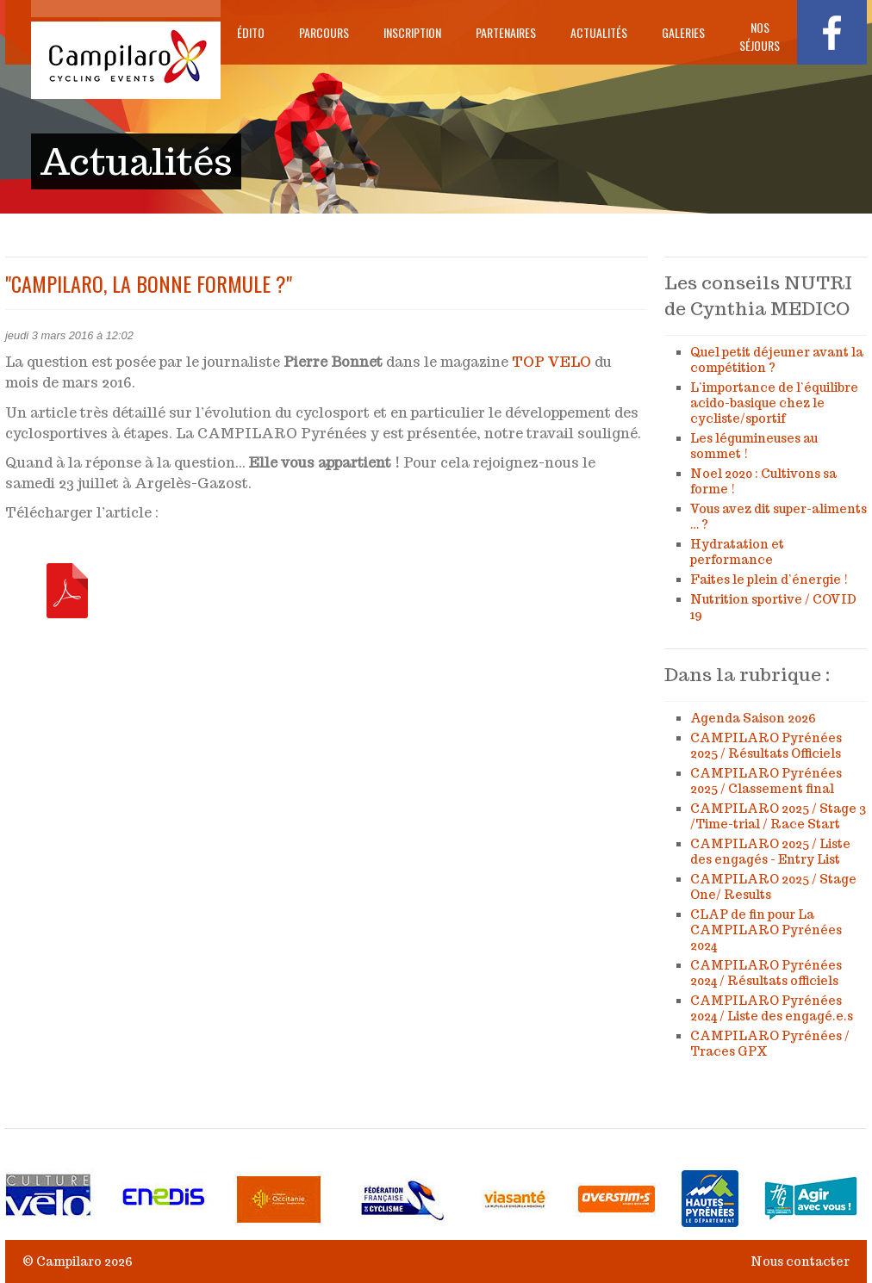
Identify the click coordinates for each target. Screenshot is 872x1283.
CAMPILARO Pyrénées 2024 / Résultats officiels (766, 973)
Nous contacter (800, 1261)
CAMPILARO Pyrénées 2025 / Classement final (766, 780)
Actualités (598, 32)
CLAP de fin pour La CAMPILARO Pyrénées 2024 (766, 930)
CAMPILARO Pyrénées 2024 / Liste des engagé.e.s (771, 1008)
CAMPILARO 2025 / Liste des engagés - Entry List (770, 851)
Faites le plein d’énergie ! (769, 579)
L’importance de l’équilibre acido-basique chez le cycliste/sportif (774, 403)
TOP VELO (551, 362)
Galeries (683, 32)
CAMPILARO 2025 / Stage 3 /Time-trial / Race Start (778, 816)
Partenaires (506, 32)
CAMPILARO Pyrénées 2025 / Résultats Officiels (766, 745)
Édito (251, 32)
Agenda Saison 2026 (753, 718)
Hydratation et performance (737, 551)
